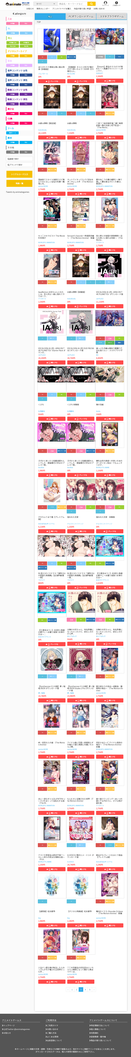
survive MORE (101, 130)
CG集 (10, 118)
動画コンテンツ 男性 (17, 99)
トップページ (8, 1025)
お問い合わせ (52, 1029)
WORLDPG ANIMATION (104, 186)
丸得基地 (41, 411)
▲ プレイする (52, 81)
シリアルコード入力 (19, 174)
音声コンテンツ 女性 (17, 70)
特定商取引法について (99, 1025)
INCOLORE (71, 73)
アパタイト (100, 242)
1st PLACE (99, 298)
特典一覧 (19, 183)
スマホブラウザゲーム (112, 16)
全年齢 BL (26, 43)
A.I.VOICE (70, 862)
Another (41, 467)
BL (9, 28)
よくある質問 (52, 1036)
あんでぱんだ (72, 636)
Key (39, 918)
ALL (50, 16)
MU (97, 355)
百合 (10, 60)
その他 (11, 147)
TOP (39, 22)
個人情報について (97, 1029)
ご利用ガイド (52, 1025)
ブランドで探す (15, 164)
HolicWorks (42, 130)
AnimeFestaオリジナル (46, 523)
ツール (11, 128)
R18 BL (26, 46)
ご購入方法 (51, 1033)
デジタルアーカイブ (17, 51)
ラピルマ (41, 580)
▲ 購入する (109, 81)
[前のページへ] (68, 989)
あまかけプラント (102, 580)
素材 (10, 137)
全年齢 (12, 23)
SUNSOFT (99, 73)
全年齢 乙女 (12, 43)
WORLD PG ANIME (102, 467)
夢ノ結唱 (41, 693)
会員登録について (54, 1040)
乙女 (10, 18)
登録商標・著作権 (97, 1036)
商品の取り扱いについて (100, 1040)
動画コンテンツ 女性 (17, 89)
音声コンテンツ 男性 (17, 80)
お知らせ (6, 1033)
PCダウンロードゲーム (81, 16)
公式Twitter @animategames (16, 1029)
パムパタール (43, 73)
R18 (26, 23)
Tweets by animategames (17, 192)
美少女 (11, 108)
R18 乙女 (12, 46)
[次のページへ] (94, 989)
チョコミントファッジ (75, 523)
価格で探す (13, 159)
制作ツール (12, 133)
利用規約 (93, 1033)
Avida (98, 411)
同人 (10, 38)
